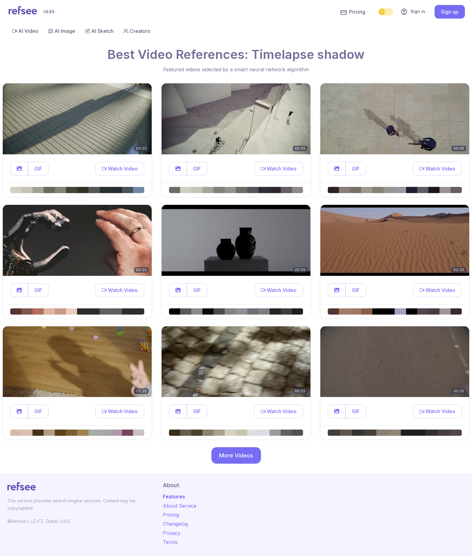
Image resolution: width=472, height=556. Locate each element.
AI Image (61, 31)
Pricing (352, 12)
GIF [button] (38, 168)
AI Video (25, 31)
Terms (170, 542)
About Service (180, 506)
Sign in (413, 11)
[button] (19, 168)
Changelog (175, 524)
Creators (136, 31)
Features (174, 496)
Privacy (171, 533)
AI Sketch (99, 31)
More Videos (236, 455)
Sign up (449, 12)
